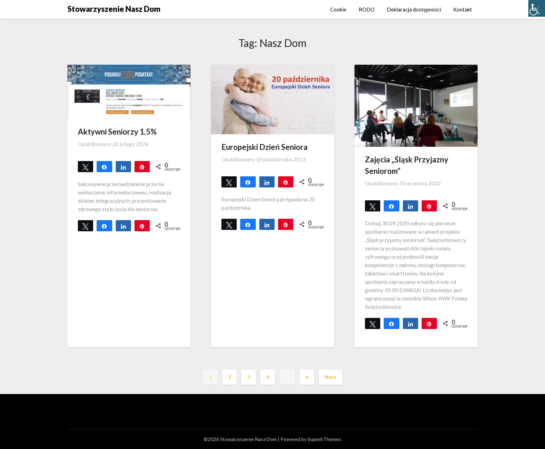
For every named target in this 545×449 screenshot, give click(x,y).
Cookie (338, 9)
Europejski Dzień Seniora (264, 147)
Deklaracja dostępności (414, 9)
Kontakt (462, 9)
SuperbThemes (324, 439)
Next (330, 377)
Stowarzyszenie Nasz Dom (114, 9)
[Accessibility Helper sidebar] (536, 8)
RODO (367, 9)
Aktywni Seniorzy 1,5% (117, 131)
